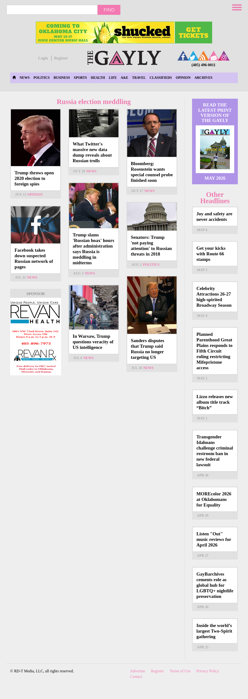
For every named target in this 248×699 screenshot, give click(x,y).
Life (113, 78)
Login (43, 58)
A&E (124, 78)
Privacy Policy (207, 671)
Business (62, 78)
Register (61, 58)
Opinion (183, 78)
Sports (80, 78)
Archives (203, 78)
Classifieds (161, 78)
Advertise (137, 671)
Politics (41, 78)
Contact (136, 677)
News (25, 78)
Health (98, 78)
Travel (139, 78)
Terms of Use (180, 671)
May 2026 (214, 178)
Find (109, 9)
